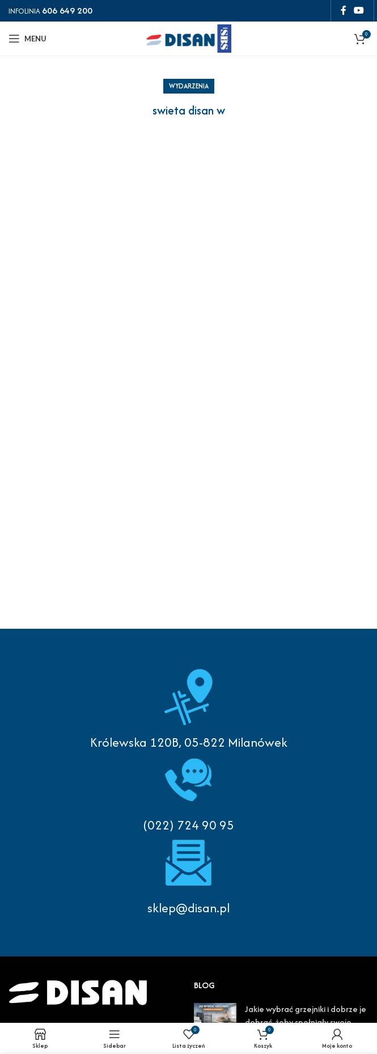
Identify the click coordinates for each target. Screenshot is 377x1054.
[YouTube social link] (359, 10)
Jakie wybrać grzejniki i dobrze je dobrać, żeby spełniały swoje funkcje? (305, 1021)
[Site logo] (189, 37)
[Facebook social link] (343, 10)
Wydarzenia (189, 86)
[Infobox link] (188, 792)
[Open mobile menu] (27, 38)
